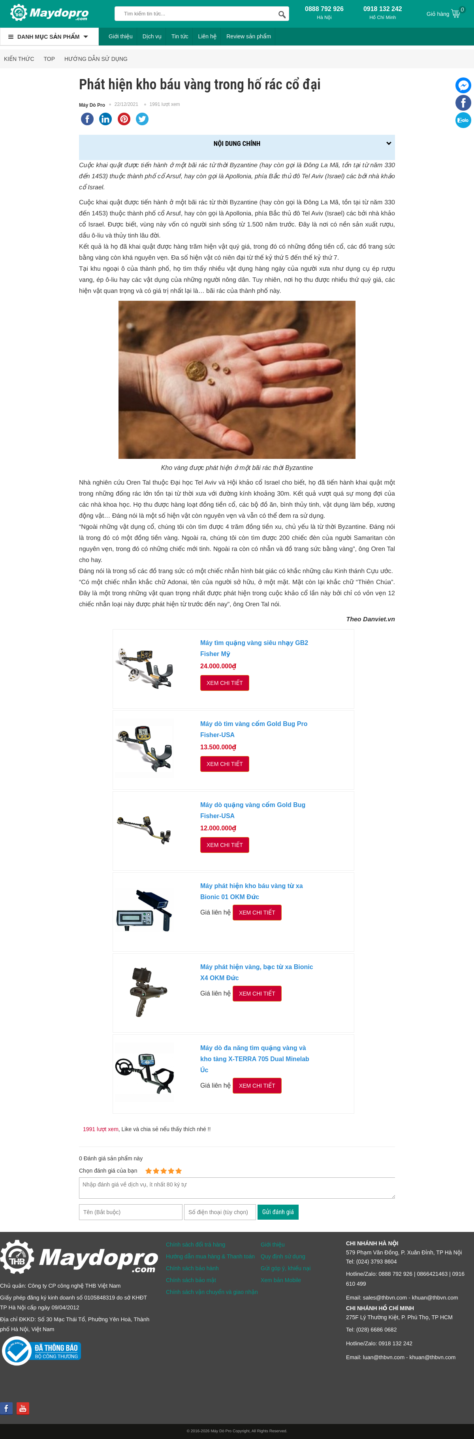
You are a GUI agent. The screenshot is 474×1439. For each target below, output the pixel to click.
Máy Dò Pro (92, 105)
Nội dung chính (237, 143)
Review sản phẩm (248, 36)
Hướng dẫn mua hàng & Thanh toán (210, 1256)
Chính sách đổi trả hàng (195, 1244)
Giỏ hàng (446, 13)
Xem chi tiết (225, 683)
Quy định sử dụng (283, 1256)
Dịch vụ (152, 36)
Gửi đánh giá (278, 1212)
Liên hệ (207, 36)
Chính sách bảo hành (192, 1268)
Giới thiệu (121, 36)
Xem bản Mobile (281, 1280)
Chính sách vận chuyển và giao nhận (212, 1292)
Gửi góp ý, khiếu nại (285, 1268)
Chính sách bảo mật (191, 1280)
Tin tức (179, 36)
